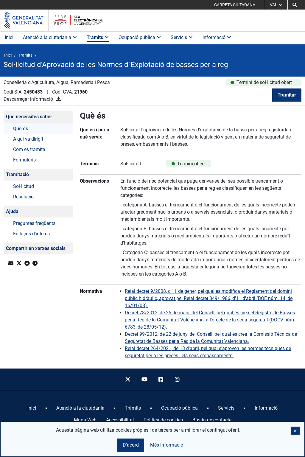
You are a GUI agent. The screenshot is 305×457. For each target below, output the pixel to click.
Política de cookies (163, 420)
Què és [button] (20, 128)
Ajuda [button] (12, 211)
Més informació (166, 445)
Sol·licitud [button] (23, 186)
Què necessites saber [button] (29, 116)
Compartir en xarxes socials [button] (36, 248)
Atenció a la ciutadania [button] (50, 37)
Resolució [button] (23, 197)
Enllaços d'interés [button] (31, 234)
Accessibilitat (120, 420)
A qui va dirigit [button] (28, 139)
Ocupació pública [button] (140, 37)
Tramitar (287, 95)
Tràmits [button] (98, 37)
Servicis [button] (182, 37)
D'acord (131, 445)
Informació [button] (217, 37)
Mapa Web (85, 420)
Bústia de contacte (211, 420)
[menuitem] (32, 408)
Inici (9, 37)
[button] (294, 4)
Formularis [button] (24, 160)
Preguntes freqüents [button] (34, 223)
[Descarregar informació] (58, 99)
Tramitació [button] (17, 174)
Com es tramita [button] (29, 149)
